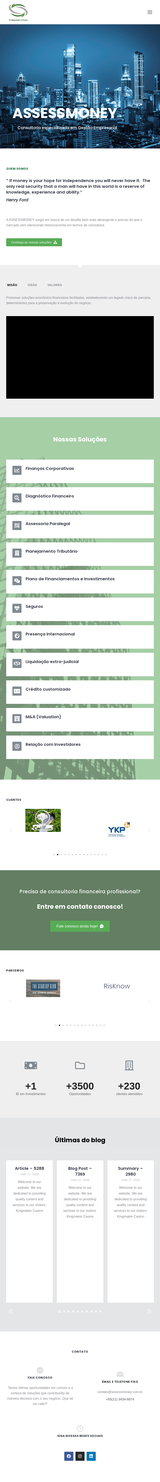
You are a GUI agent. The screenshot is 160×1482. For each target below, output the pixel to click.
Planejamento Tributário (52, 551)
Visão (32, 285)
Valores (54, 285)
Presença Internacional (50, 634)
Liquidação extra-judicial (52, 662)
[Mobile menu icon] (150, 12)
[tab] (12, 285)
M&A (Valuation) (43, 717)
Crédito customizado (48, 689)
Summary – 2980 (130, 1171)
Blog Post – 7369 (80, 1171)
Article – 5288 (29, 1168)
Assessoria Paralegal (48, 524)
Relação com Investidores (53, 744)
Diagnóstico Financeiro (50, 496)
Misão (12, 285)
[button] (34, 242)
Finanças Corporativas (50, 468)
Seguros (34, 606)
